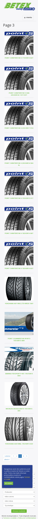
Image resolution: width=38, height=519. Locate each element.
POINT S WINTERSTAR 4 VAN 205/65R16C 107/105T (19, 94)
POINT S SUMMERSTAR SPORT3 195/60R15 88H (19, 339)
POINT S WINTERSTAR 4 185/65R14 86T (19, 233)
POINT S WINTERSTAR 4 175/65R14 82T (19, 58)
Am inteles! (8, 483)
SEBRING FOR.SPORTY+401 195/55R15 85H (19, 375)
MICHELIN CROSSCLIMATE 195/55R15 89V (19, 410)
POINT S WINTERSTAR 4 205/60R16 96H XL (19, 164)
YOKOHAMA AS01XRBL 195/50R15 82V (19, 444)
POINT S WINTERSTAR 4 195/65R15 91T (19, 198)
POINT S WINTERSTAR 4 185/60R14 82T (19, 268)
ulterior (7, 459)
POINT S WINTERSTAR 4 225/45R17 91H (19, 128)
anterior (7, 456)
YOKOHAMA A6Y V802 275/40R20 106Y (19, 303)
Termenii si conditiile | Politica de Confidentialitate (19, 518)
